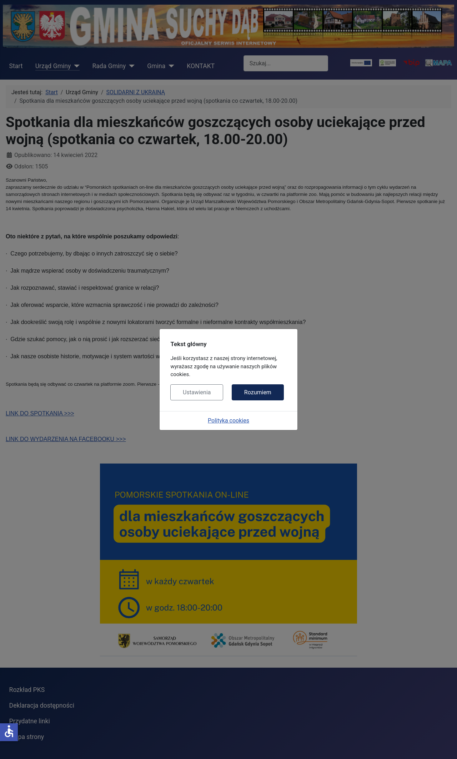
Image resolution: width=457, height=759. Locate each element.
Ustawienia (197, 392)
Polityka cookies (228, 420)
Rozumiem (257, 392)
